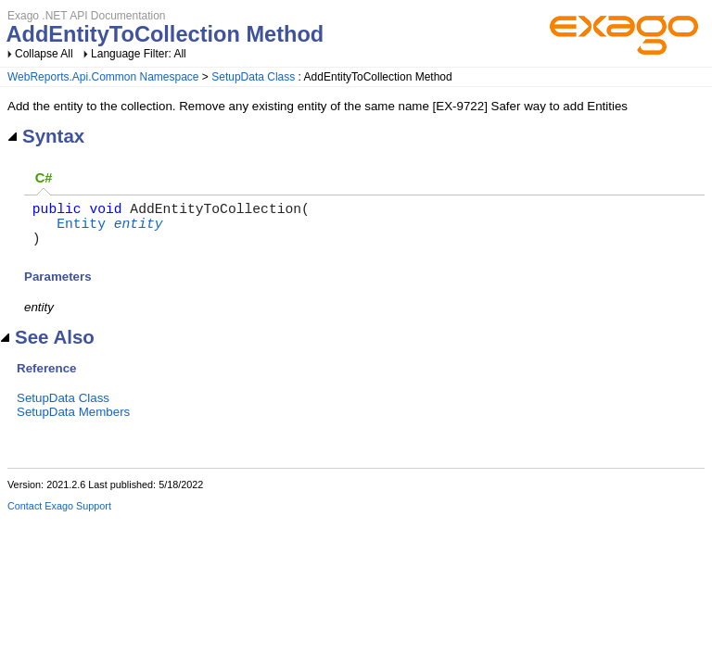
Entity (81, 229)
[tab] (43, 179)
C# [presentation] (44, 177)
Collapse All (44, 53)
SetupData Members (73, 423)
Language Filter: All (138, 53)
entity (138, 229)
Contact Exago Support (59, 516)
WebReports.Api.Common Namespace (103, 76)
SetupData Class (253, 76)
